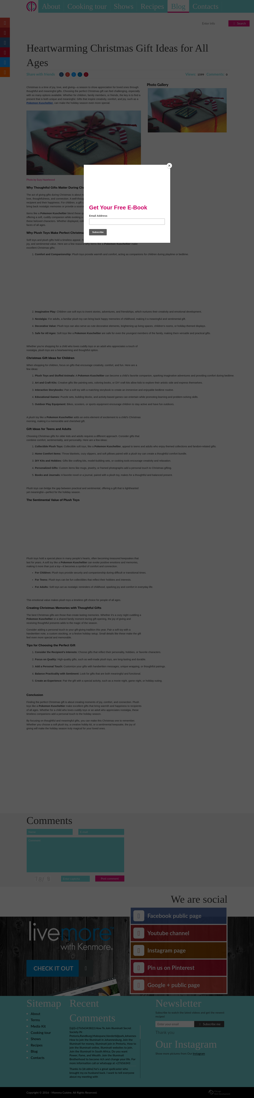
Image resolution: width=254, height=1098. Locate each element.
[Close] (169, 165)
